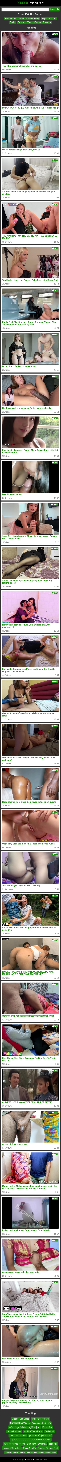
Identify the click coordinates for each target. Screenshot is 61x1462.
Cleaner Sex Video (20, 1419)
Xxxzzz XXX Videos (12, 1448)
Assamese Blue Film (41, 1423)
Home (15, 1459)
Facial (12, 22)
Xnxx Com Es (29, 1448)
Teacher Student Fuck (48, 1448)
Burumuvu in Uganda (36, 1444)
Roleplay (47, 22)
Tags (22, 1459)
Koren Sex (47, 1427)
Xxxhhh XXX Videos (33, 1431)
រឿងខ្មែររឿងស (34, 1427)
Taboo (21, 19)
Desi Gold (49, 1431)
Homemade (10, 19)
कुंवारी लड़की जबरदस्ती (40, 1419)
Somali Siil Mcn (14, 1431)
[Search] (25, 9)
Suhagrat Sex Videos (20, 1423)
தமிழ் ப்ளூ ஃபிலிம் (18, 1427)
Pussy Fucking (32, 19)
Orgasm (21, 22)
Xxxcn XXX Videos (18, 1435)
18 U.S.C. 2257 (41, 1459)
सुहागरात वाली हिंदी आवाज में (40, 1435)
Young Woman (34, 22)
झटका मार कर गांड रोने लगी (14, 1444)
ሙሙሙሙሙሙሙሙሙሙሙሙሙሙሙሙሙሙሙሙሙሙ (30, 1452)
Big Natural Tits (49, 19)
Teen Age (53, 1444)
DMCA (29, 1459)
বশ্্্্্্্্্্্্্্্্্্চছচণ (30, 1440)
